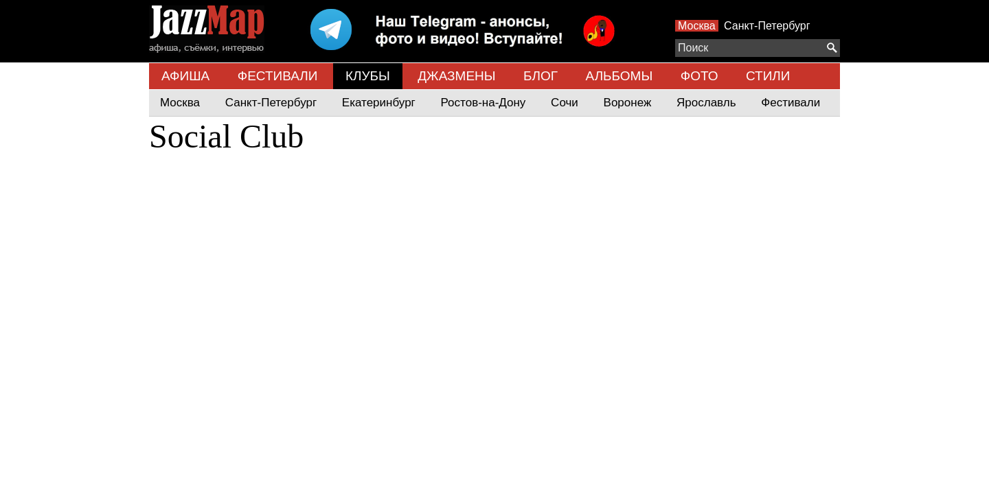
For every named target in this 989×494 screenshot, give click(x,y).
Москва (697, 26)
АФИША (185, 76)
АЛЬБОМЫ (619, 76)
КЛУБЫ (367, 76)
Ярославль (706, 102)
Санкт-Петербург (767, 26)
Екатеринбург (379, 102)
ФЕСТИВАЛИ (278, 76)
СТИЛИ (768, 76)
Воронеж (628, 102)
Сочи (564, 102)
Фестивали (790, 102)
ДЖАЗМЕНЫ (456, 76)
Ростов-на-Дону (483, 102)
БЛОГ (540, 76)
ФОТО (699, 76)
